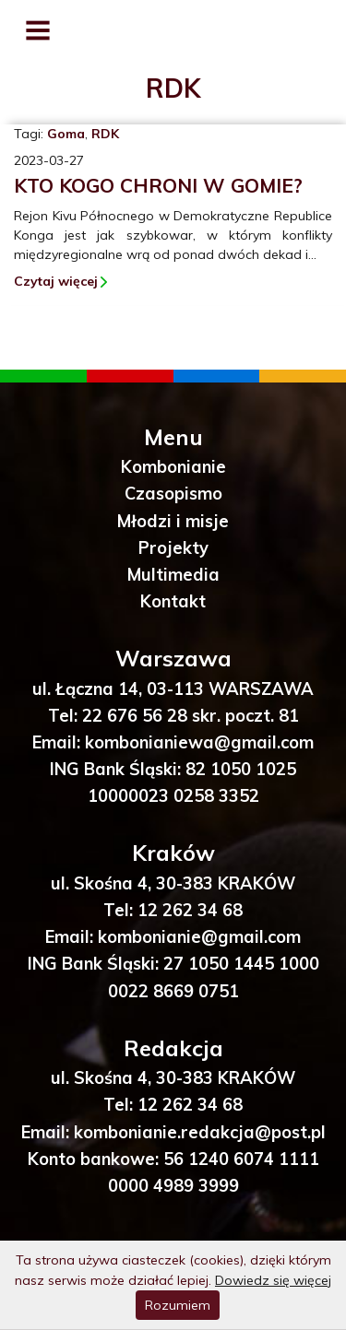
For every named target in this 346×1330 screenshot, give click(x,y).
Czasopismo (173, 493)
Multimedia (173, 574)
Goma (66, 133)
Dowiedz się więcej (273, 1280)
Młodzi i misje (173, 521)
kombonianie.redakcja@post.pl (200, 1132)
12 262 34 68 (190, 910)
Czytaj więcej (56, 281)
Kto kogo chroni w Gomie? (158, 185)
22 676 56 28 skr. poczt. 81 (190, 715)
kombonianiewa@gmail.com (199, 742)
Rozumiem (177, 1305)
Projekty (173, 548)
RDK (105, 133)
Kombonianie (173, 466)
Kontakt (173, 601)
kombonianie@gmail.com (199, 936)
